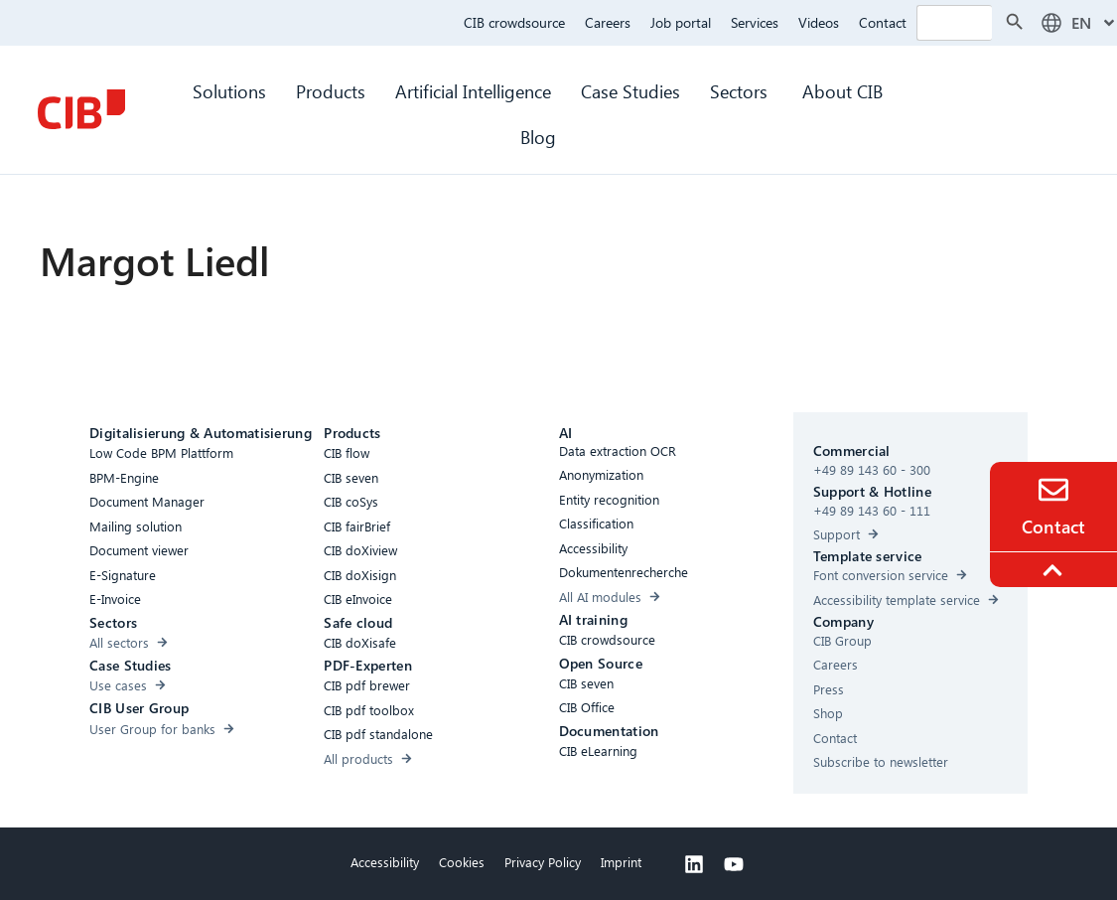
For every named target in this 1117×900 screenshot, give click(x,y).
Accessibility (384, 861)
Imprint (621, 861)
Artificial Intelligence (473, 90)
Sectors (741, 90)
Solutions (229, 90)
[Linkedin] (694, 864)
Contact (883, 22)
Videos (818, 22)
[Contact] (1053, 490)
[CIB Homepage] (81, 109)
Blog (538, 136)
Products (330, 90)
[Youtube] (734, 864)
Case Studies (630, 90)
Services (754, 22)
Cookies (462, 861)
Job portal (680, 22)
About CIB (842, 90)
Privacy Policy (542, 861)
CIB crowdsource (514, 22)
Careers (607, 22)
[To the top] (1055, 570)
